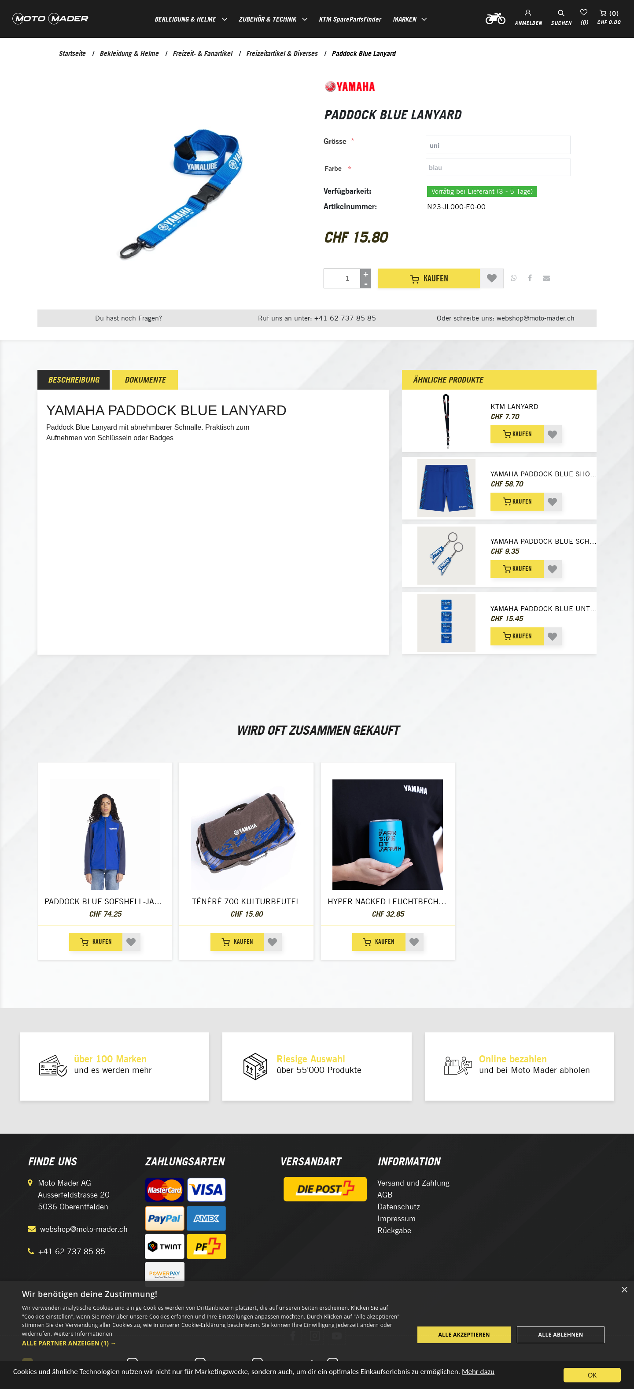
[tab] (447, 145)
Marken (404, 19)
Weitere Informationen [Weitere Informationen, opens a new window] (83, 1333)
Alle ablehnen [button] (560, 1334)
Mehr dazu (478, 1372)
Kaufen (429, 278)
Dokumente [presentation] (145, 379)
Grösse (335, 141)
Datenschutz (398, 1206)
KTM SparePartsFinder (350, 19)
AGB (385, 1194)
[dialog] (317, 1335)
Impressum (396, 1218)
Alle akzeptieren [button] (464, 1334)
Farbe (333, 168)
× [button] (624, 1290)
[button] (212, 1343)
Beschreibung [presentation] (73, 379)
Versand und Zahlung (413, 1182)
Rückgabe (394, 1230)
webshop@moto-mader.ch (84, 1229)
